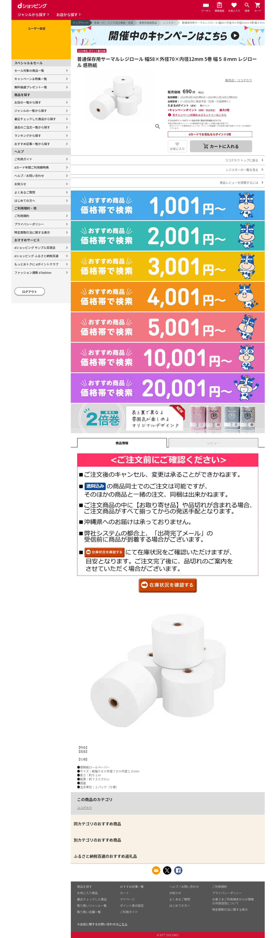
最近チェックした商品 (92, 899)
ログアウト (29, 292)
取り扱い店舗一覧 (89, 912)
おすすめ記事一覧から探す (32, 144)
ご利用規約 (21, 216)
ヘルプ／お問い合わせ (29, 176)
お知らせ (20, 184)
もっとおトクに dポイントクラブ (36, 264)
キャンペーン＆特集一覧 (30, 79)
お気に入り (177, 149)
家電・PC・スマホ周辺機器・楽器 (113, 23)
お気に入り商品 (87, 893)
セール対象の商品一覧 (29, 70)
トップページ (80, 23)
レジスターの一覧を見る (242, 169)
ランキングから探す (27, 135)
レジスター (169, 23)
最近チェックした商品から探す (35, 119)
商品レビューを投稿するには (239, 182)
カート (124, 893)
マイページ (127, 899)
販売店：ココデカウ (238, 80)
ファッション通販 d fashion (32, 272)
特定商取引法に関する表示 (32, 232)
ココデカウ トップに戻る (241, 160)
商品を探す (84, 886)
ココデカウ (84, 808)
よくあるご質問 (24, 192)
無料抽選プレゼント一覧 (30, 87)
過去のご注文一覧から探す (32, 127)
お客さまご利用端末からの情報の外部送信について (233, 901)
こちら (123, 924)
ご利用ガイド (23, 159)
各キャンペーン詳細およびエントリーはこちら (199, 115)
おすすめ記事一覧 (132, 886)
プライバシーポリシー (29, 224)
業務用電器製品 (148, 23)
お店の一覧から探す (27, 102)
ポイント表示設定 (132, 905)
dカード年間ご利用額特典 (31, 167)
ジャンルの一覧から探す (30, 111)
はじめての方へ (24, 200)
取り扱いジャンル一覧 (92, 905)
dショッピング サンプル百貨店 (34, 247)
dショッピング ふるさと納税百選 (36, 256)
